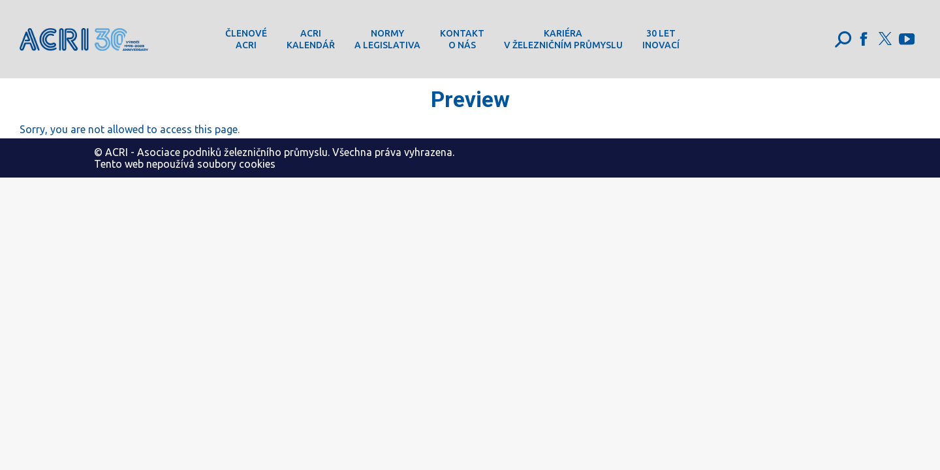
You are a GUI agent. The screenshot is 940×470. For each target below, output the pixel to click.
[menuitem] (246, 39)
